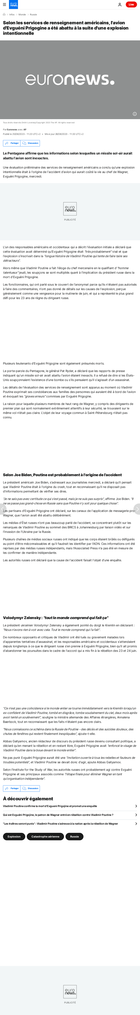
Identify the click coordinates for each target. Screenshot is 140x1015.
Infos (11, 14)
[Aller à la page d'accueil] (13, 4)
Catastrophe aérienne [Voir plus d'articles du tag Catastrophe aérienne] (45, 836)
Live (131, 4)
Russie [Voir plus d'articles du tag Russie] (74, 836)
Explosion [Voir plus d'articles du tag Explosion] (14, 836)
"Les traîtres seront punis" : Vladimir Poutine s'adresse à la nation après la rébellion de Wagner (60, 823)
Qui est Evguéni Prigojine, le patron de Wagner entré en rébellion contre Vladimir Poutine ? (58, 814)
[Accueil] (4, 14)
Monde (22, 14)
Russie (33, 14)
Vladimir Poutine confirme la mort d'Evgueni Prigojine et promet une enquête (50, 806)
